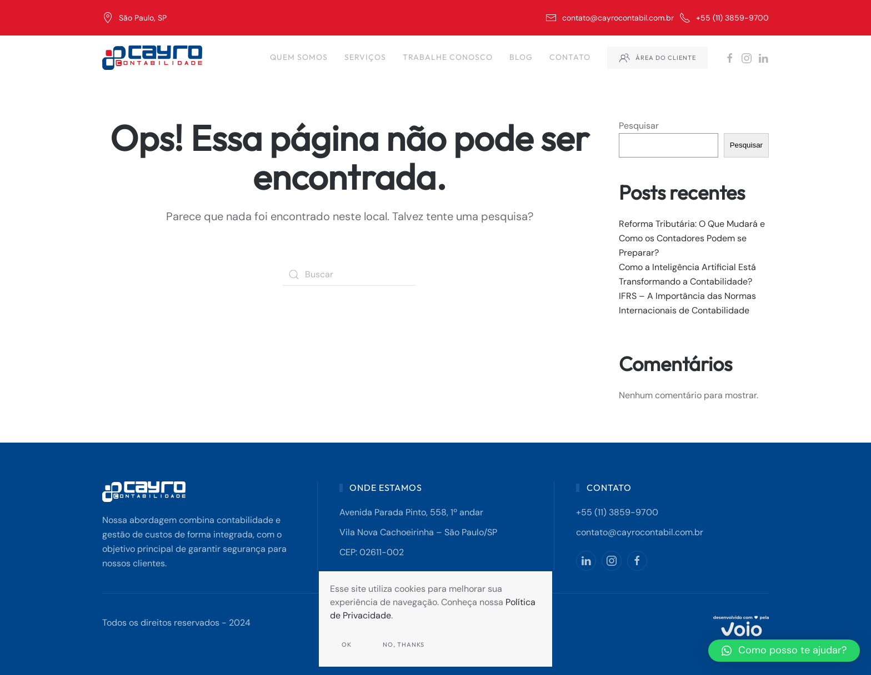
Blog (521, 57)
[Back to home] (153, 57)
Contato (569, 57)
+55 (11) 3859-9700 (724, 17)
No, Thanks (403, 644)
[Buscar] (349, 274)
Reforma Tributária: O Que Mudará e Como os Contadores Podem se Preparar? (692, 238)
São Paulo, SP (134, 17)
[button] (784, 651)
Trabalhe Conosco (448, 57)
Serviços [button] (365, 57)
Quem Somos (299, 57)
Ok (347, 644)
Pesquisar (639, 125)
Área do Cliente (657, 57)
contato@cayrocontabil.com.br (609, 17)
